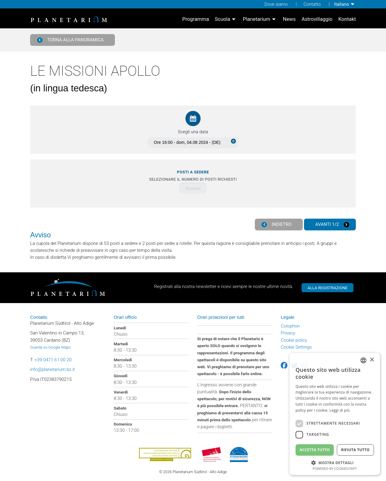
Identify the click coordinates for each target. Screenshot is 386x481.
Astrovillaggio (317, 19)
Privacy (288, 333)
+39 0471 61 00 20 (53, 359)
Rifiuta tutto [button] (355, 449)
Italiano (341, 4)
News (289, 19)
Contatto (312, 4)
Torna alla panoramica (70, 40)
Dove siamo (276, 4)
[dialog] (335, 414)
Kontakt (347, 19)
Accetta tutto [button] (314, 449)
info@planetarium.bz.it (52, 369)
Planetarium (256, 19)
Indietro (276, 224)
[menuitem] (345, 4)
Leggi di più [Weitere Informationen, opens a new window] (340, 410)
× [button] (371, 360)
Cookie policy (294, 340)
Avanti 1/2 (332, 224)
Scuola (222, 19)
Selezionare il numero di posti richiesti (193, 176)
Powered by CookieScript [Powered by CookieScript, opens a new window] (335, 468)
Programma (195, 19)
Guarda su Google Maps (50, 347)
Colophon (290, 326)
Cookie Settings (296, 347)
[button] (335, 462)
